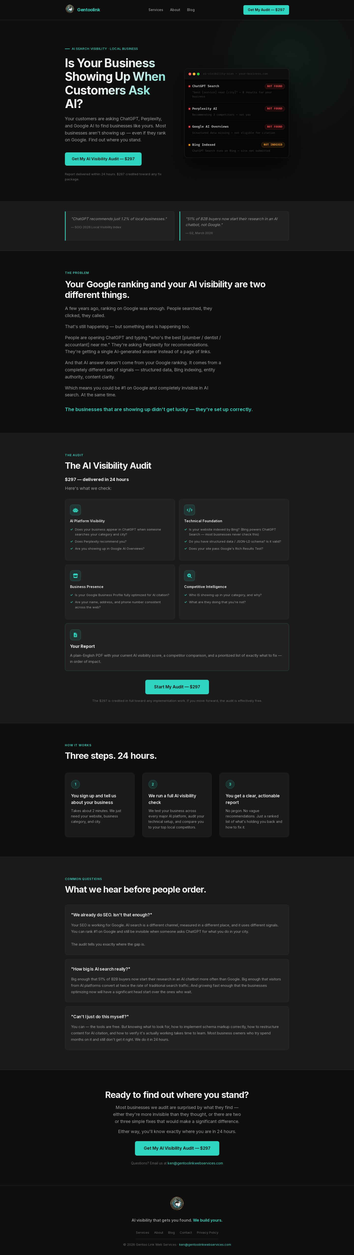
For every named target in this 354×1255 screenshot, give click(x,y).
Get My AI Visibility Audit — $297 (103, 158)
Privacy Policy (207, 1232)
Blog (191, 10)
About (175, 10)
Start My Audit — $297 (177, 686)
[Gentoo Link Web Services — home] (82, 10)
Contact (186, 1232)
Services (155, 10)
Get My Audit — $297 (266, 10)
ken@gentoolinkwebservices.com (195, 1163)
